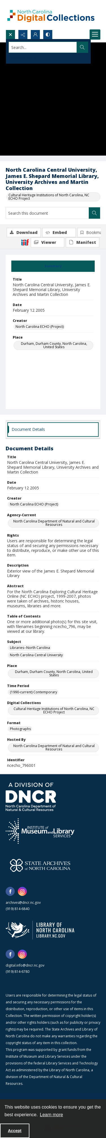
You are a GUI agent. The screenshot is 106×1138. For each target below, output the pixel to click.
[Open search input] (10, 34)
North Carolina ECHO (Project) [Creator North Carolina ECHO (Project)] (40, 326)
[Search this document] (47, 213)
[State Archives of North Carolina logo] (40, 865)
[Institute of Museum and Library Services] (40, 831)
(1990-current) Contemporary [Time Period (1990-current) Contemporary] (33, 692)
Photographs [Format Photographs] (20, 728)
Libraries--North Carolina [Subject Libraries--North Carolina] (30, 647)
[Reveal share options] (22, 34)
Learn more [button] (51, 1114)
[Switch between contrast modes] (47, 34)
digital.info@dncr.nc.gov (25, 965)
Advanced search (22, 57)
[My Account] (35, 34)
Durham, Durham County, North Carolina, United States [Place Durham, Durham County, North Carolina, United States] (54, 345)
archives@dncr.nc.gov (23, 902)
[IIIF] (24, 242)
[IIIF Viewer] (47, 242)
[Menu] (95, 34)
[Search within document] (94, 213)
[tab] (53, 266)
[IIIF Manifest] (82, 242)
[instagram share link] (22, 891)
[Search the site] (43, 47)
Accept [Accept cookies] (14, 1130)
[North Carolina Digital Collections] (51, 15)
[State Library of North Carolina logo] (40, 930)
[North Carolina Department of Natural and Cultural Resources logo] (31, 797)
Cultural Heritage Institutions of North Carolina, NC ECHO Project (48, 197)
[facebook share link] (10, 891)
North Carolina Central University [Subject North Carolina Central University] (36, 655)
